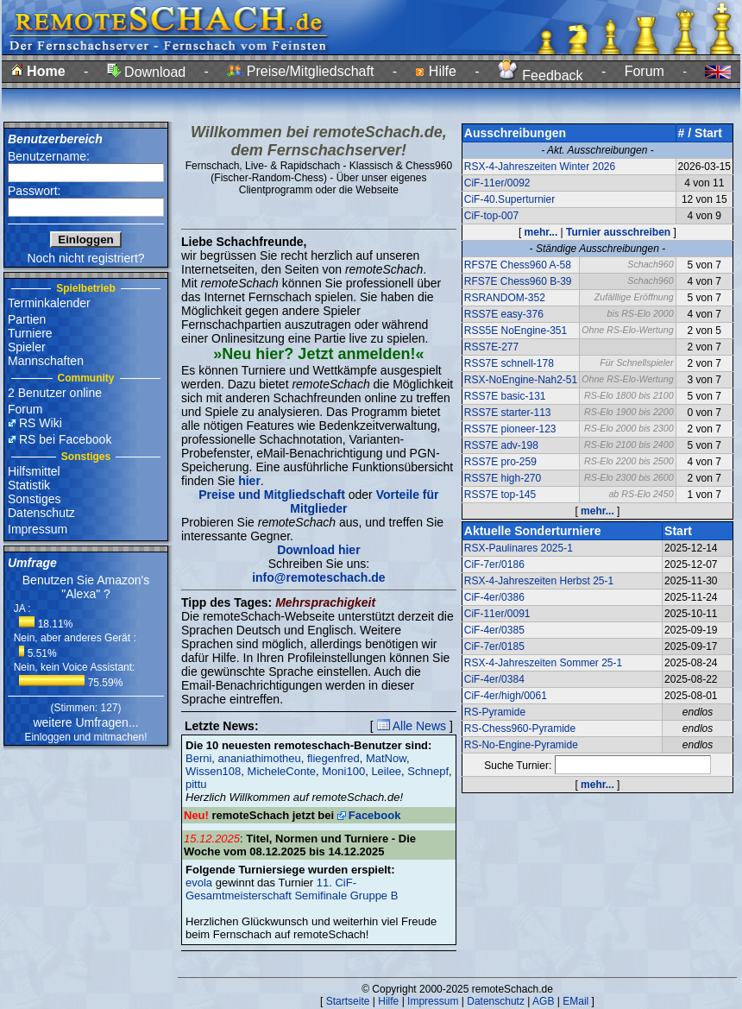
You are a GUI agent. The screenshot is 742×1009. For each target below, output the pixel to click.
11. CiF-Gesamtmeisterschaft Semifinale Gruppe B (292, 889)
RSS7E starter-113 (507, 413)
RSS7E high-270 (502, 478)
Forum (644, 71)
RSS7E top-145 (500, 495)
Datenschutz (41, 513)
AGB (543, 1001)
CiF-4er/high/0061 (505, 696)
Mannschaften (46, 361)
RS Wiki (40, 423)
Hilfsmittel (34, 471)
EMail (575, 1001)
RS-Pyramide (494, 712)
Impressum (37, 529)
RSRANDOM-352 (504, 298)
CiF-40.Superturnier (509, 199)
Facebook (375, 815)
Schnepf (428, 771)
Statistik (29, 485)
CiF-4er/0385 (494, 630)
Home (38, 71)
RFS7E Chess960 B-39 (518, 281)
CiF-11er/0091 (497, 614)
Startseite (348, 1001)
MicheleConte (282, 771)
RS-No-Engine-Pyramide (521, 745)
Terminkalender (49, 303)
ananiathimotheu (259, 758)
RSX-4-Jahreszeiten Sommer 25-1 (543, 663)
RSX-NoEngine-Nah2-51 (520, 380)
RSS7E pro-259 (500, 462)
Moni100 (343, 771)
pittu (196, 784)
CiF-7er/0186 (494, 564)
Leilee (386, 771)
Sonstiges (34, 499)
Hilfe (435, 71)
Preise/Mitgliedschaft (300, 71)
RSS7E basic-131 (505, 396)
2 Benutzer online (55, 393)
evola (199, 882)
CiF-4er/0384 (494, 679)
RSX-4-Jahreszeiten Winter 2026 (539, 167)
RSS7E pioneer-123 (510, 429)
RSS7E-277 (491, 347)
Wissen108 (213, 771)
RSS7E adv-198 (501, 445)
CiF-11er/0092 (497, 183)
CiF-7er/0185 (494, 646)
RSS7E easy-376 (504, 314)
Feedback (540, 75)
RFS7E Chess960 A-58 (517, 265)
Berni (198, 758)
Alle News (411, 726)
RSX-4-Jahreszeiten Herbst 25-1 (538, 581)
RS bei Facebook (65, 439)
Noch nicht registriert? (85, 258)
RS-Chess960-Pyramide (519, 728)
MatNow (386, 758)
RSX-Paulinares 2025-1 (518, 548)
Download (146, 72)
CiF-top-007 (491, 216)
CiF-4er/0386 (494, 597)
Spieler (27, 347)
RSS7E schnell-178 (509, 363)
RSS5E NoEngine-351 (515, 331)
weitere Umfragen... (85, 722)
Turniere (30, 333)
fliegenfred (333, 758)
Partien (27, 319)
